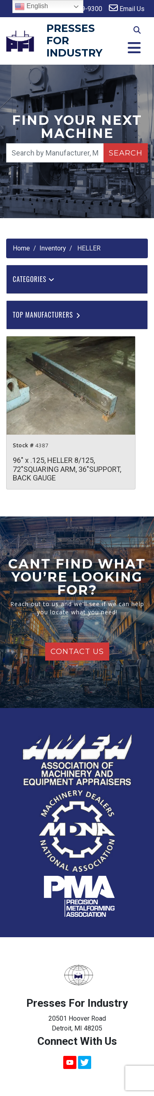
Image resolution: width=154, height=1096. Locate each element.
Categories (34, 279)
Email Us (127, 8)
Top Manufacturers (47, 315)
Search (126, 153)
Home (21, 248)
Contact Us (77, 651)
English (31, 6)
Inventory (52, 248)
